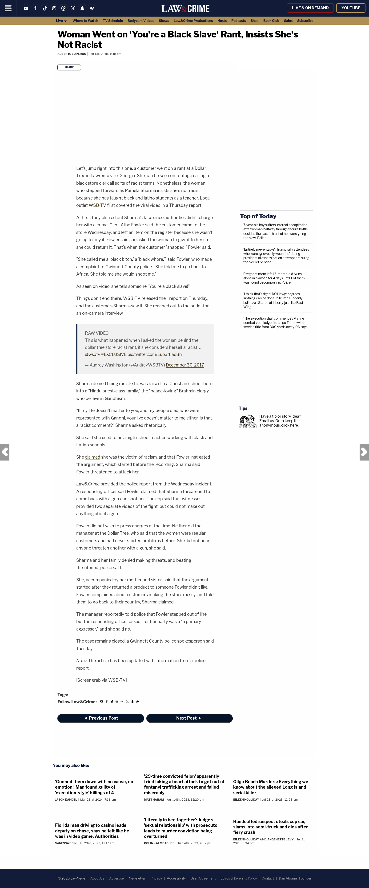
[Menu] (8, 8)
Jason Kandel (66, 799)
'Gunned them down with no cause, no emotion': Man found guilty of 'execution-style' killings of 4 (94, 787)
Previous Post (4, 452)
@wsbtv (92, 354)
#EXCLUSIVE (114, 354)
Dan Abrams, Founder (295, 878)
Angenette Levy (280, 839)
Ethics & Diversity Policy (239, 878)
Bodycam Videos (141, 21)
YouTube (350, 8)
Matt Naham (154, 799)
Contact (268, 878)
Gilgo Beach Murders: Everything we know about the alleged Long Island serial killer (270, 787)
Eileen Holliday (246, 799)
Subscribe (305, 21)
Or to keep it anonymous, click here (278, 423)
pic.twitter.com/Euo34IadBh (155, 354)
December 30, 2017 (185, 365)
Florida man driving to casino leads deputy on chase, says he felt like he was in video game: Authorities (92, 831)
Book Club (271, 21)
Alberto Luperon (71, 54)
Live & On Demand (310, 8)
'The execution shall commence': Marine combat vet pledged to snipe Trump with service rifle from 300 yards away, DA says (275, 322)
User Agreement (203, 878)
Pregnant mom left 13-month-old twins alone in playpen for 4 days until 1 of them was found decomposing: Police (274, 278)
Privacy (156, 878)
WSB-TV (97, 205)
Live (61, 21)
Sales (288, 21)
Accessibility (176, 878)
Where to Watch (85, 21)
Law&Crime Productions (193, 21)
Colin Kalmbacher (159, 843)
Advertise (116, 878)
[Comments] (58, 60)
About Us (97, 878)
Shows (164, 21)
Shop (255, 21)
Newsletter (137, 878)
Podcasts (238, 21)
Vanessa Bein (65, 843)
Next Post (364, 452)
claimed (92, 457)
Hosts (222, 21)
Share (69, 67)
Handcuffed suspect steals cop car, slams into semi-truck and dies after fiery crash (270, 827)
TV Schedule (113, 21)
